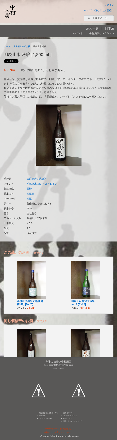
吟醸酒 (30, 193)
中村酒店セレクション (101, 33)
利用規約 (42, 416)
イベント (78, 33)
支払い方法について (70, 416)
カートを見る (99, 18)
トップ (7, 46)
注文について (68, 413)
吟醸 (29, 198)
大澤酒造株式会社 (21, 46)
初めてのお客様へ (104, 10)
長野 (29, 188)
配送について (68, 418)
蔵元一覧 (92, 28)
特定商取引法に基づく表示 (48, 413)
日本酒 (109, 28)
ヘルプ (88, 10)
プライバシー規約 (45, 418)
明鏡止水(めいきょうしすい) (42, 183)
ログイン (109, 4)
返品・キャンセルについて (72, 421)
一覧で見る (37, 252)
